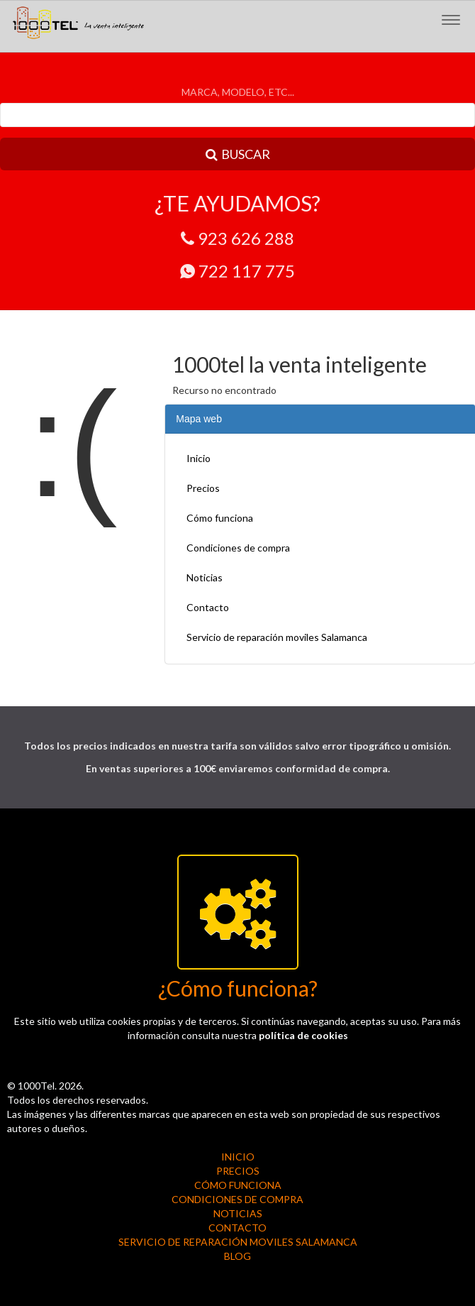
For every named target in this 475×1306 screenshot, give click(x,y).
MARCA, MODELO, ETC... (237, 92)
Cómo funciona (219, 518)
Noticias (204, 577)
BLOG (237, 1256)
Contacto (207, 607)
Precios (203, 488)
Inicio (198, 458)
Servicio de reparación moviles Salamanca (276, 637)
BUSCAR (238, 154)
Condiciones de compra (238, 548)
